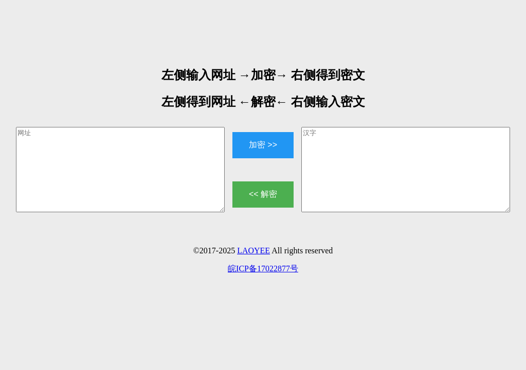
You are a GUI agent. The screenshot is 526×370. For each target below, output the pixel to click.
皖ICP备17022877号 (263, 268)
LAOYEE (253, 250)
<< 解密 (263, 194)
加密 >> (263, 144)
